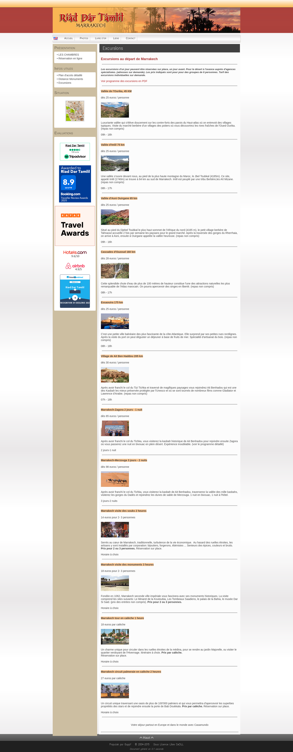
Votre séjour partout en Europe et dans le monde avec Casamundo (170, 724)
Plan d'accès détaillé (70, 75)
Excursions (64, 82)
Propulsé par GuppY (121, 744)
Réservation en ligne (70, 58)
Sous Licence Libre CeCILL (169, 744)
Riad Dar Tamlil (75, 287)
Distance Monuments (70, 79)
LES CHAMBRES (68, 54)
